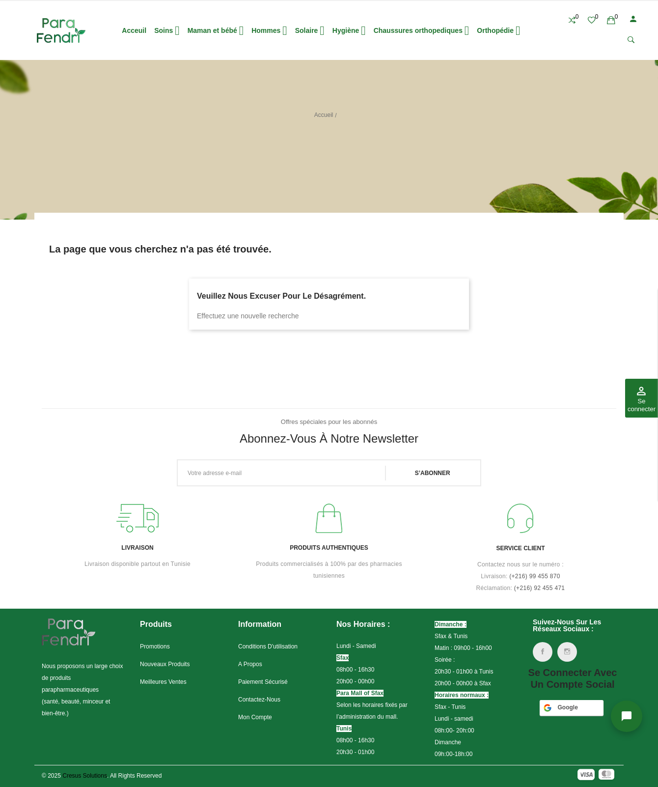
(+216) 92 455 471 (539, 588)
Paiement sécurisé (263, 681)
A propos (250, 664)
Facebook (542, 652)
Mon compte (255, 717)
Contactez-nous (259, 699)
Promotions (155, 646)
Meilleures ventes (163, 681)
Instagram (567, 652)
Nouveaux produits (165, 664)
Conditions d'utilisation (268, 646)
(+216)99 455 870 (534, 576)
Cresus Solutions (84, 775)
